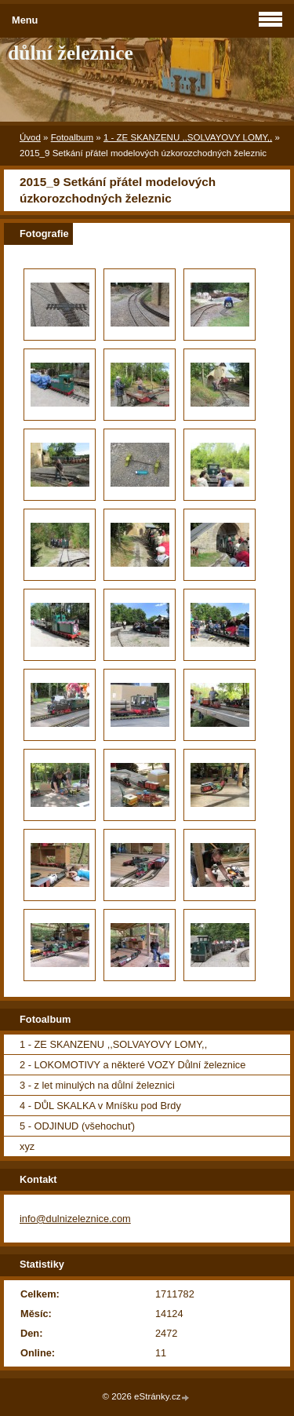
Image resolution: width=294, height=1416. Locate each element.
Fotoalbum (72, 137)
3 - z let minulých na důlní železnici (97, 1085)
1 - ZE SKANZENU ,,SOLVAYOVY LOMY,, (187, 137)
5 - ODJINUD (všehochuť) (77, 1126)
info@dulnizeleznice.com (75, 1218)
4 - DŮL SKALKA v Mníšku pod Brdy (100, 1105)
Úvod (30, 137)
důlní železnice (70, 53)
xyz (27, 1146)
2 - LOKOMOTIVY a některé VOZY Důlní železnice (132, 1065)
